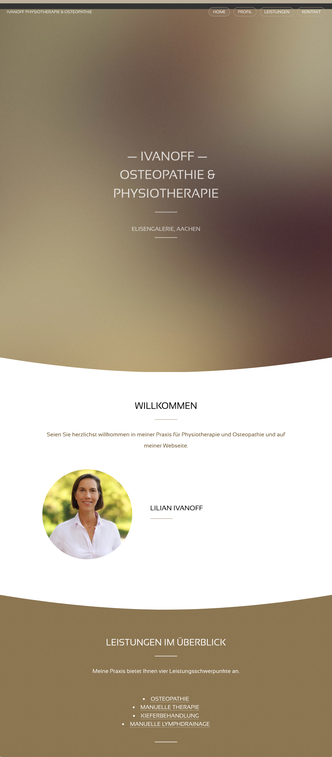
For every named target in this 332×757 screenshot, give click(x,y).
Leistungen (276, 12)
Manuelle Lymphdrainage (170, 724)
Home (219, 12)
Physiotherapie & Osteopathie (49, 12)
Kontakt (311, 12)
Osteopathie (170, 699)
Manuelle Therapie (169, 707)
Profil (245, 12)
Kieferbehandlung (170, 715)
